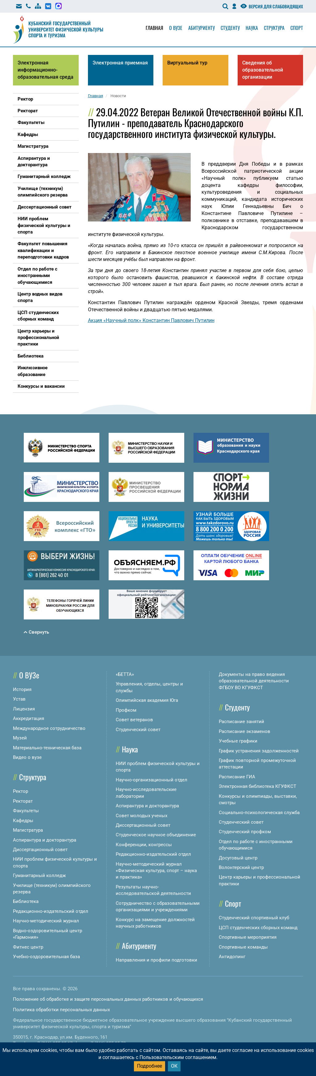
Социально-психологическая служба (259, 812)
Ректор (20, 791)
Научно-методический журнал (46, 921)
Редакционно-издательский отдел (50, 911)
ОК (174, 1066)
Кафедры (23, 820)
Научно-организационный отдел (151, 780)
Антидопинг (232, 956)
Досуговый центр (238, 858)
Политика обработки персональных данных (61, 1009)
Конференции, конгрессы (144, 844)
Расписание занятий (241, 721)
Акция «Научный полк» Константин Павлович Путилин (151, 320)
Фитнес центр (28, 947)
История (22, 689)
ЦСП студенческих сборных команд (258, 927)
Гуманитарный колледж (39, 875)
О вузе (175, 27)
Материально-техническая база (47, 748)
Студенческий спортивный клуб (254, 918)
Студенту (230, 27)
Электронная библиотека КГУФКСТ (257, 786)
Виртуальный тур (187, 63)
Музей (20, 738)
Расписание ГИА (237, 777)
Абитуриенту (201, 27)
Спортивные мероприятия (247, 937)
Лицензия (24, 709)
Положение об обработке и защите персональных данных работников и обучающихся (108, 999)
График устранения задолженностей (259, 751)
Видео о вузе (27, 757)
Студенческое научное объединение (156, 835)
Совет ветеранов (134, 719)
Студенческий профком (245, 831)
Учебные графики (238, 741)
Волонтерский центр (241, 867)
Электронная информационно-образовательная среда (45, 70)
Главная (154, 27)
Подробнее (149, 1066)
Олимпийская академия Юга (147, 700)
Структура (274, 27)
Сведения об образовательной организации (262, 70)
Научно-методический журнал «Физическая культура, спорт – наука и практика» (156, 870)
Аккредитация (28, 718)
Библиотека (26, 901)
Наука (252, 27)
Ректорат (23, 801)
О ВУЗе (29, 675)
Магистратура (28, 830)
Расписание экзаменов (244, 731)
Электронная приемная (120, 63)
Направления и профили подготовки (156, 960)
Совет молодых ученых (141, 815)
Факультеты (26, 810)
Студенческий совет (138, 729)
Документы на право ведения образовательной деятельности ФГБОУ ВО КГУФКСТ (254, 681)
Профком (126, 710)
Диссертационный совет (40, 849)
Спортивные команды (243, 947)
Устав (19, 699)
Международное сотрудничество (49, 728)
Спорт (296, 27)
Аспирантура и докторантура (44, 840)
